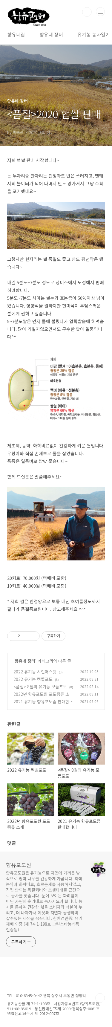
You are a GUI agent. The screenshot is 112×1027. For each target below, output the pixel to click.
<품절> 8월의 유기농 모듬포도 (40, 687)
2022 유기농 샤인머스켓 (34, 672)
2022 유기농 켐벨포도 (33, 679)
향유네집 (16, 34)
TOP (100, 998)
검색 (86, 11)
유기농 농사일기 (93, 34)
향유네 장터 (51, 34)
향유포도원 (18, 864)
